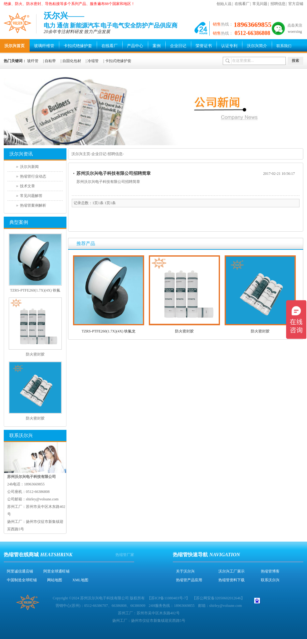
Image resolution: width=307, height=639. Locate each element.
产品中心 (135, 45)
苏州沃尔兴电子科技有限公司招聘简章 (113, 173)
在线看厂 (242, 4)
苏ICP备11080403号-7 (168, 598)
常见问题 (259, 4)
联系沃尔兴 (270, 580)
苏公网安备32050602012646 (218, 598)
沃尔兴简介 (257, 45)
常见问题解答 (31, 196)
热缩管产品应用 (189, 580)
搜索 (295, 60)
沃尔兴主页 (80, 154)
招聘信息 (277, 4)
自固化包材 (71, 61)
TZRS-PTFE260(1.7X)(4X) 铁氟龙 (109, 331)
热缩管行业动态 (33, 176)
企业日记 (178, 45)
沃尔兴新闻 (29, 167)
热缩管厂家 (124, 555)
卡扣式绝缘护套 (78, 45)
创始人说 (224, 4)
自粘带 (50, 61)
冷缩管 (93, 61)
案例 (157, 45)
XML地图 (80, 580)
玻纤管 (32, 61)
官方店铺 (295, 4)
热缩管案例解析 (33, 205)
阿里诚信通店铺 (20, 571)
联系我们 (283, 46)
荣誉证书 (204, 45)
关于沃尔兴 (185, 571)
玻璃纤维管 (44, 45)
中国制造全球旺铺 (22, 580)
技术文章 (27, 186)
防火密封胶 (184, 331)
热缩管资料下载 (231, 580)
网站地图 (54, 580)
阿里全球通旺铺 (56, 571)
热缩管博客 (270, 571)
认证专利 (229, 45)
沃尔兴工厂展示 (231, 571)
